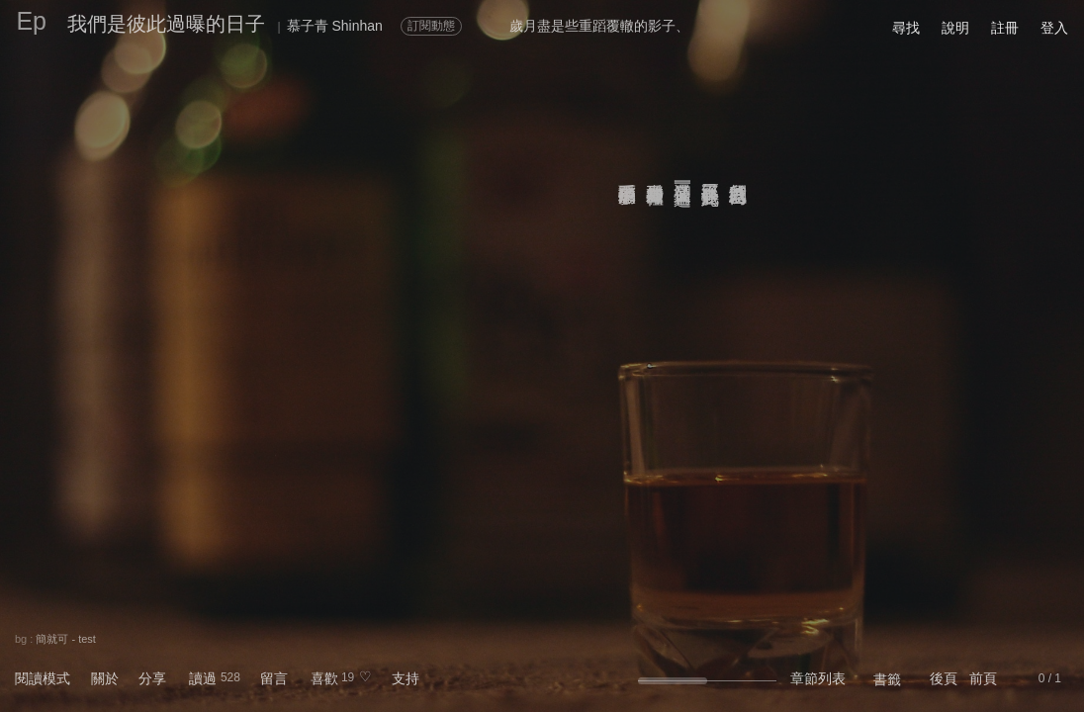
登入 (1054, 28)
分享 (152, 678)
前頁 (983, 678)
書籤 (887, 679)
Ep (31, 21)
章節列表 (818, 678)
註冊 (1005, 28)
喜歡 (324, 678)
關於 (105, 678)
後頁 (943, 678)
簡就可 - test (66, 639)
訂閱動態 (431, 26)
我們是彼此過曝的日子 (166, 24)
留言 (274, 678)
